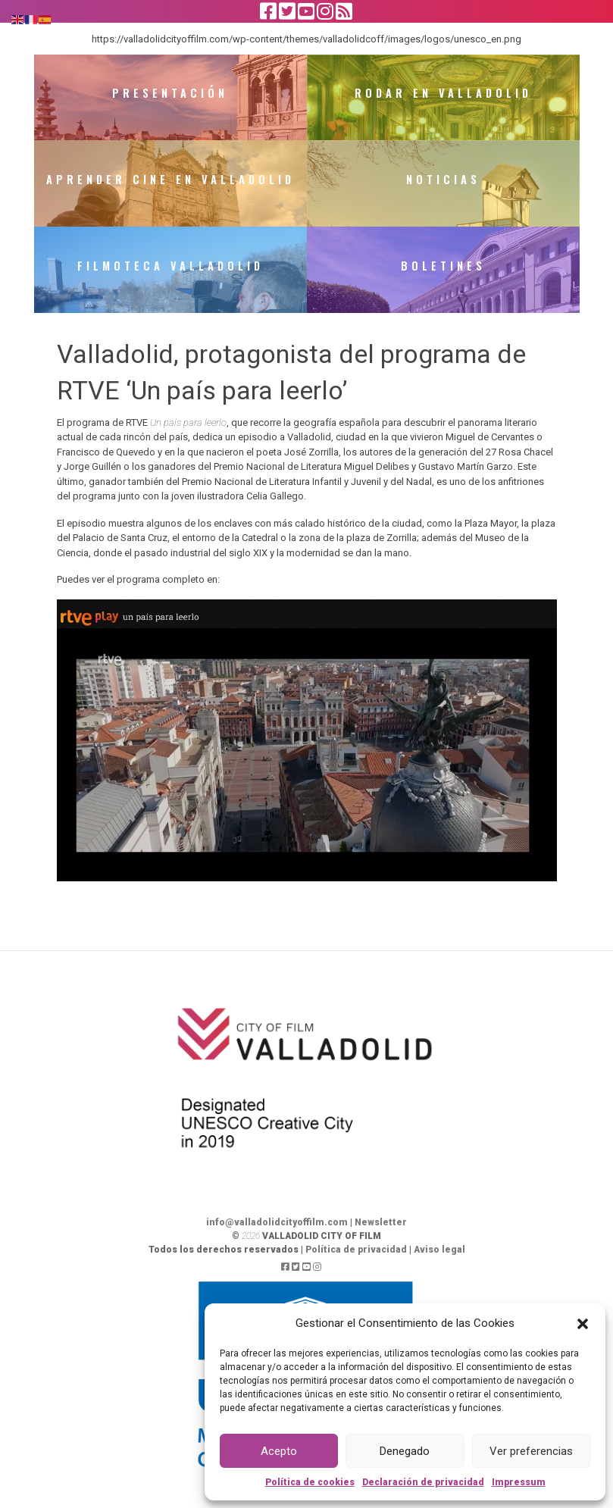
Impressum (519, 1482)
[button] (582, 1323)
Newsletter (381, 1236)
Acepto (279, 1451)
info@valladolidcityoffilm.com (277, 1236)
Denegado (405, 1451)
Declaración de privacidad (423, 1482)
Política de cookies (310, 1482)
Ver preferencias (531, 1451)
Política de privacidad (356, 1263)
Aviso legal (439, 1263)
